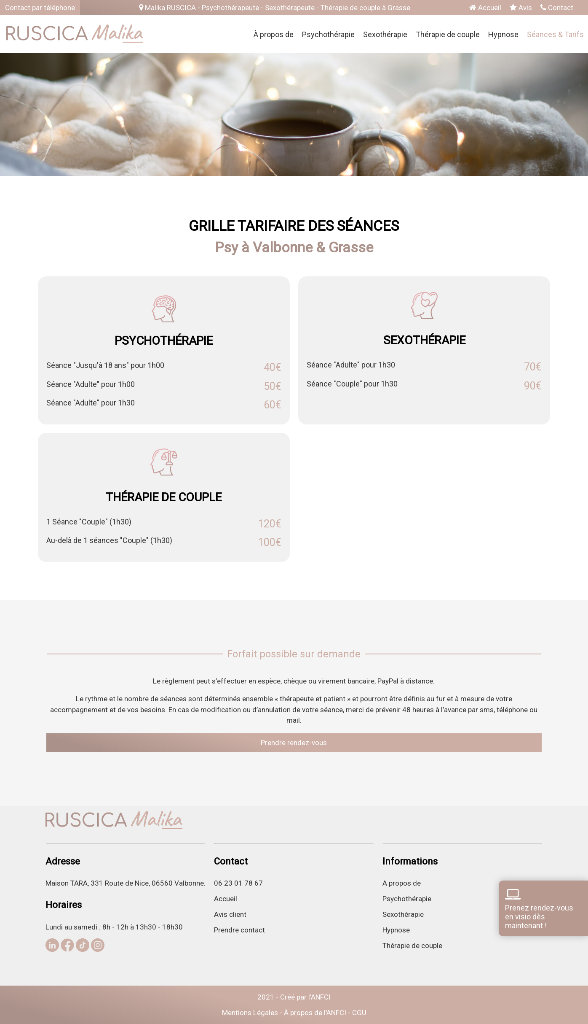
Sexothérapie (385, 34)
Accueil (485, 7)
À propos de (274, 34)
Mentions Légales (250, 1012)
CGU (359, 1012)
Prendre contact (239, 930)
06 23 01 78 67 (238, 883)
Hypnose (503, 34)
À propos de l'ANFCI (315, 1012)
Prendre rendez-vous (294, 742)
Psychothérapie (328, 34)
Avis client (230, 914)
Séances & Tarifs (555, 34)
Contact (556, 7)
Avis (521, 7)
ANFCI (321, 997)
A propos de (401, 883)
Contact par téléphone (40, 7)
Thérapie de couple (448, 34)
